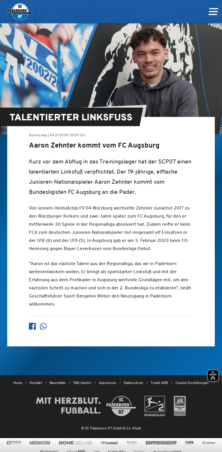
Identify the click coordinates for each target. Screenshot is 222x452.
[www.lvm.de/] (189, 442)
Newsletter (57, 383)
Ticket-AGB (159, 383)
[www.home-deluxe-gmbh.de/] (75, 442)
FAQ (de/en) (82, 383)
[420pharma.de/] (14, 442)
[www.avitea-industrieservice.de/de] (132, 442)
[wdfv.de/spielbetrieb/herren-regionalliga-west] (179, 406)
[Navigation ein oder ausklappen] (213, 11)
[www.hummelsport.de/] (109, 442)
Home (17, 383)
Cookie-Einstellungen (192, 383)
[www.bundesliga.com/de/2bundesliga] (154, 406)
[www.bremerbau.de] (161, 442)
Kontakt (36, 383)
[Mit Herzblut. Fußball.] (86, 406)
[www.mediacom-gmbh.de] (40, 442)
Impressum (107, 383)
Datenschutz (133, 383)
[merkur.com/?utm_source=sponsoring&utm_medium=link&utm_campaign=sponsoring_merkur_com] (208, 442)
